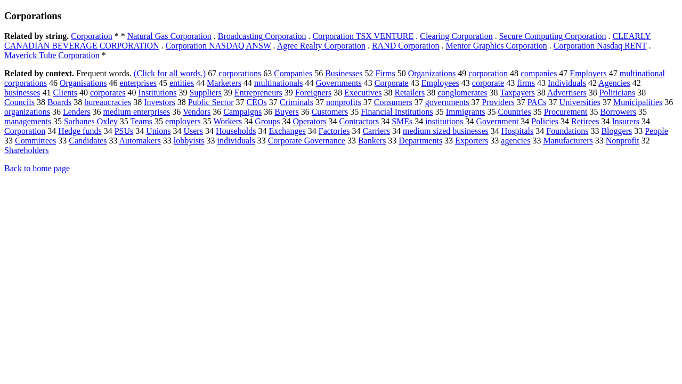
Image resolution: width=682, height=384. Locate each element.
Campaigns (242, 111)
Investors (159, 102)
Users (192, 130)
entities (181, 82)
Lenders (77, 111)
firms (526, 82)
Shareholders (26, 150)
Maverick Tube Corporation (52, 55)
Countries (514, 111)
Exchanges (287, 130)
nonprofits (343, 102)
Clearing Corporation (456, 36)
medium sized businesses (446, 130)
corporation (488, 73)
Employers (588, 73)
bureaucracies (107, 102)
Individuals (567, 82)
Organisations (83, 82)
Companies (293, 73)
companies (539, 73)
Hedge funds (79, 130)
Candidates (88, 140)
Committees (35, 140)
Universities (579, 102)
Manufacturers (567, 140)
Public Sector (211, 102)
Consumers (393, 102)
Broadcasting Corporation (262, 36)
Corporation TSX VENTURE (363, 36)
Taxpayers (517, 92)
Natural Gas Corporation (169, 36)
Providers (498, 102)
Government (497, 121)
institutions (444, 121)
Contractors (359, 121)
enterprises (138, 82)
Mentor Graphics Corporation (496, 45)
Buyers (286, 111)
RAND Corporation (406, 45)
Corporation (91, 36)
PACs (537, 102)
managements (27, 121)
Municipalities (637, 102)
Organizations (432, 73)
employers (183, 121)
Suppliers (206, 92)
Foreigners (313, 92)
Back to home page (37, 168)
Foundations (567, 130)
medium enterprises (136, 111)
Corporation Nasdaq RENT (600, 45)
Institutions (158, 92)
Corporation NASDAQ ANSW (218, 45)
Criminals (296, 102)
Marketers (224, 82)
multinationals (278, 82)
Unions (158, 130)
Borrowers (618, 111)
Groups (267, 121)
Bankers (372, 140)
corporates (108, 92)
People (656, 130)
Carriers (376, 130)
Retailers (409, 92)
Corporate (392, 82)
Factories (334, 130)
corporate (488, 82)
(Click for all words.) (170, 73)
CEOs (257, 102)
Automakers (140, 140)
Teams (142, 121)
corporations (239, 73)
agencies (515, 140)
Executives (362, 92)
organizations (27, 111)
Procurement (566, 111)
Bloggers (616, 130)
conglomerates (462, 92)
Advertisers (567, 92)
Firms (385, 73)
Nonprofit (622, 140)
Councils (19, 102)
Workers (227, 121)
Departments (420, 140)
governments (447, 102)
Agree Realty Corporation (321, 45)
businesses (22, 92)
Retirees (585, 121)
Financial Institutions (397, 111)
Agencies (614, 82)
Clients (65, 92)
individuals (236, 140)
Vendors (196, 111)
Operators (309, 121)
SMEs (402, 121)
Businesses (343, 73)
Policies (544, 121)
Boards (59, 102)
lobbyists (189, 140)
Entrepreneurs (258, 92)
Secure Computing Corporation (552, 36)
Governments (339, 82)
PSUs (124, 130)
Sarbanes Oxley (91, 121)
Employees (440, 82)
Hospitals (517, 130)
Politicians (617, 92)
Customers (330, 111)
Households (236, 130)
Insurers (625, 121)
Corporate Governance (306, 140)
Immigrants (465, 111)
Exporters (471, 140)
